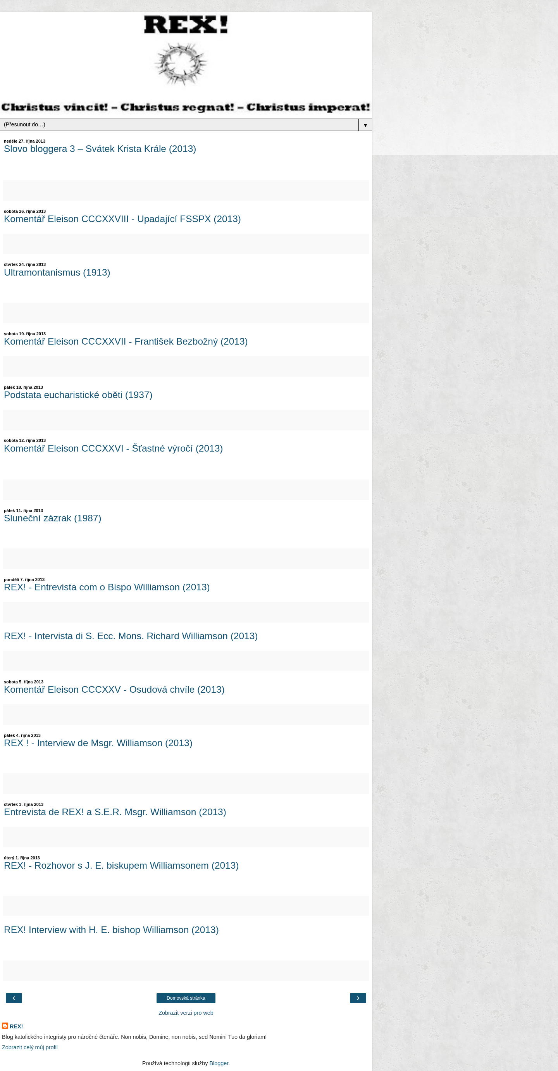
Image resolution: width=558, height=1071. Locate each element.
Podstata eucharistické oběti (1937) (78, 395)
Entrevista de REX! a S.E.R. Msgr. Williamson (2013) (115, 812)
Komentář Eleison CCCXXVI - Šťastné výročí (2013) (113, 448)
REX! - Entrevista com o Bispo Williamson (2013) (107, 587)
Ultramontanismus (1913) (57, 272)
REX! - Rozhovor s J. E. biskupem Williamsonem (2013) (121, 865)
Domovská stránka (186, 998)
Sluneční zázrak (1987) (53, 518)
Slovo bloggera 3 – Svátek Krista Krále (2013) (100, 148)
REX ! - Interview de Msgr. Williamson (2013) (98, 743)
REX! (16, 1026)
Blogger (218, 1063)
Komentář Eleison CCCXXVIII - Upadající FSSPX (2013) (122, 219)
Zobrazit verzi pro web (186, 1013)
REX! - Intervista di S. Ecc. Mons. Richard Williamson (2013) (131, 636)
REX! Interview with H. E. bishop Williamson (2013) (111, 929)
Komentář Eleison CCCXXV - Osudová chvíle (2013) (114, 689)
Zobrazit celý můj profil (30, 1047)
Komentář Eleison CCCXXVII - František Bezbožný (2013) (126, 341)
